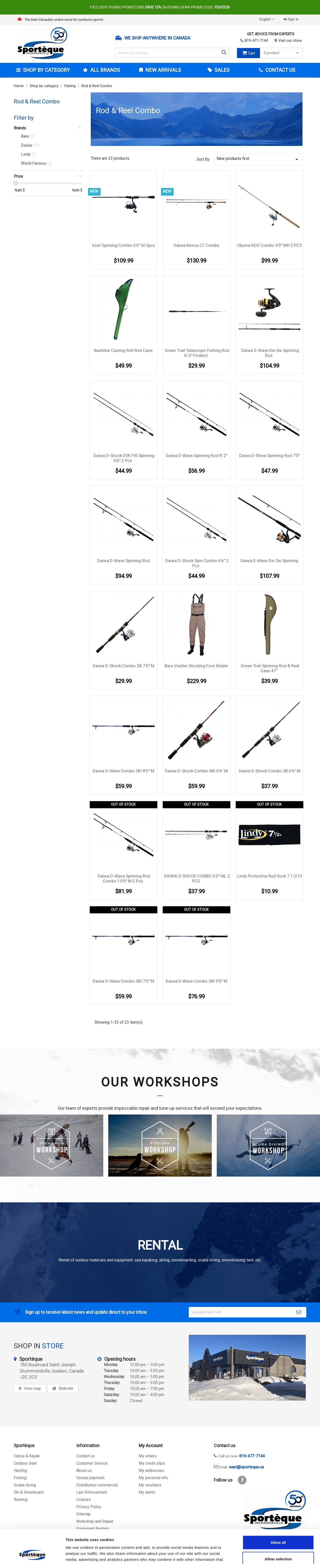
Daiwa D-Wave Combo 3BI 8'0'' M (123, 770)
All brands (104, 70)
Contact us (85, 1456)
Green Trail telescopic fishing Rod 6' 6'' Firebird (197, 353)
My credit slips (152, 1463)
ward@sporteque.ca (246, 1467)
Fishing (20, 1477)
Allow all (278, 1511)
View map (32, 1388)
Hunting (20, 1470)
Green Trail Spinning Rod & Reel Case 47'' (270, 668)
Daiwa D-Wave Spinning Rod (123, 560)
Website (65, 1388)
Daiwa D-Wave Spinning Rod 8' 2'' (196, 455)
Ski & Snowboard (29, 1492)
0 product (282, 53)
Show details (262, 1554)
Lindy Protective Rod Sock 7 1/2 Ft (269, 875)
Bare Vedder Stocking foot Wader (196, 665)
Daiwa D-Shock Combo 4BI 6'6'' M (196, 770)
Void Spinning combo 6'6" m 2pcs (123, 245)
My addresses (151, 1470)
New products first (258, 159)
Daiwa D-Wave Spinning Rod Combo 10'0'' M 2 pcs (124, 878)
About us (84, 1470)
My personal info (153, 1477)
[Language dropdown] (267, 19)
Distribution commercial (97, 1485)
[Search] (172, 53)
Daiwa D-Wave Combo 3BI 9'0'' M (196, 981)
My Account (150, 1445)
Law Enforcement (91, 1492)
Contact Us (279, 70)
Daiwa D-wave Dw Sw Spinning (269, 560)
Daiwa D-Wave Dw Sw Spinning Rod (270, 353)
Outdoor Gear (25, 1463)
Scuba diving (25, 1485)
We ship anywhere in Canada (157, 38)
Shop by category (46, 70)
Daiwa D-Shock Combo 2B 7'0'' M (123, 665)
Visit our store (290, 40)
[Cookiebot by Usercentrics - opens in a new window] (32, 1554)
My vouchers (150, 1485)
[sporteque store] (247, 1368)
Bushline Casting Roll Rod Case (123, 350)
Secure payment (90, 1477)
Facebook (242, 1480)
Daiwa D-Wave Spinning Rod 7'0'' (269, 455)
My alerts (147, 1492)
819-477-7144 (256, 40)
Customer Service (92, 1463)
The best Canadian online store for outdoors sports (63, 20)
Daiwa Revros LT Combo (196, 245)
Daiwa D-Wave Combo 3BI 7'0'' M (123, 981)
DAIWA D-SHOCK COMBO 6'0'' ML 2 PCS (197, 878)
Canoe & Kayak (27, 1456)
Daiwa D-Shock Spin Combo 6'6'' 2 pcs (197, 563)
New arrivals (162, 70)
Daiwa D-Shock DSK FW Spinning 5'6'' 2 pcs (124, 458)
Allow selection (278, 1527)
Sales (221, 70)
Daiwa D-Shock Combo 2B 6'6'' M (269, 770)
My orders (148, 1456)
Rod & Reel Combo (37, 101)
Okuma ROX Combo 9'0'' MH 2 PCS (269, 245)
